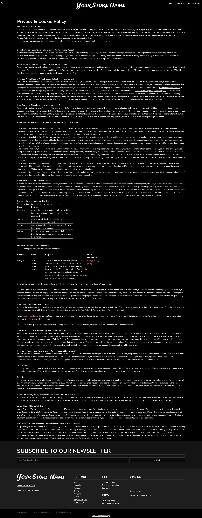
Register (181, 3)
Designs (77, 488)
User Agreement (108, 482)
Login (171, 3)
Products (77, 485)
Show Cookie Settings (101, 516)
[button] (2, 3)
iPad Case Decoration (110, 503)
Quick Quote (79, 502)
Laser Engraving (108, 500)
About (76, 497)
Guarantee (106, 488)
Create (76, 491)
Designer (77, 494)
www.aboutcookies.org (30, 316)
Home (76, 482)
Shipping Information (110, 485)
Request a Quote (80, 500)
